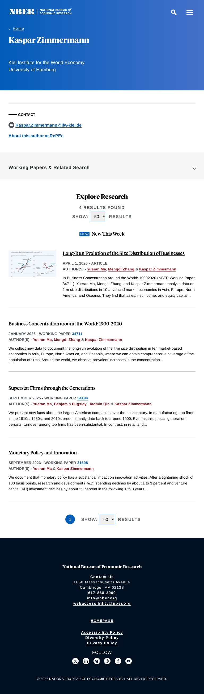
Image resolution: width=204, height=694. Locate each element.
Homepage (102, 620)
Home (18, 28)
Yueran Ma (96, 269)
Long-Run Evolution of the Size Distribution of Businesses (124, 253)
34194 (82, 398)
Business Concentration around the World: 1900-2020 (65, 323)
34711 (77, 334)
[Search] (174, 12)
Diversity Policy (102, 638)
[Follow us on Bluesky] (97, 661)
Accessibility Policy (102, 632)
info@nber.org (102, 598)
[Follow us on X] (75, 661)
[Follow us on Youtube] (128, 661)
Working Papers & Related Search (49, 167)
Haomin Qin (99, 404)
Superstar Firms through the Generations (51, 387)
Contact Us (102, 577)
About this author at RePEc (35, 135)
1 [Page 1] (70, 519)
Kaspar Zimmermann (157, 269)
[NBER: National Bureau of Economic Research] (44, 13)
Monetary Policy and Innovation (42, 452)
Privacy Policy (102, 643)
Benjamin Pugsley (70, 404)
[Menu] (190, 12)
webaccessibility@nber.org (102, 603)
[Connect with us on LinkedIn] (86, 661)
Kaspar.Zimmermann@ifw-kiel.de (48, 125)
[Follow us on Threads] (107, 661)
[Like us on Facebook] (118, 661)
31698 (82, 463)
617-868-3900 (102, 593)
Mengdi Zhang (121, 269)
